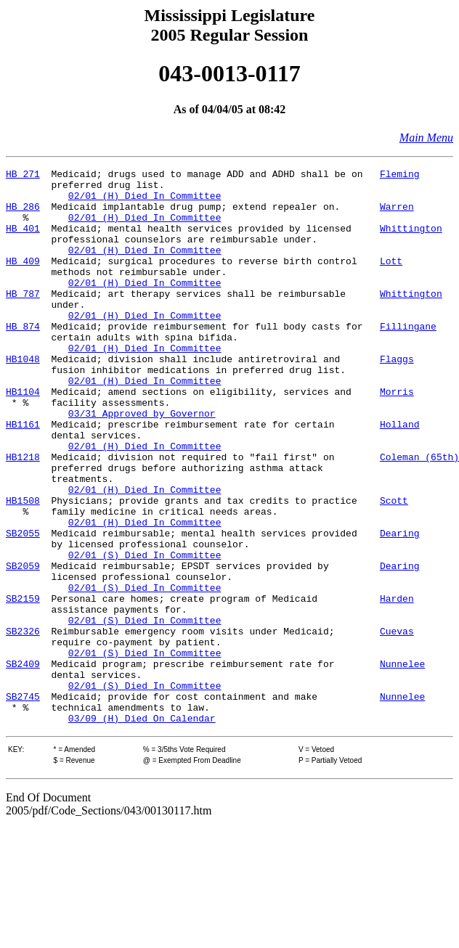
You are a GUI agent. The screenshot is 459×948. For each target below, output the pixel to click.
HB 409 (23, 280)
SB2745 (23, 802)
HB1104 (23, 437)
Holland (400, 476)
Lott (391, 280)
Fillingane (408, 358)
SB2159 (23, 685)
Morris (397, 437)
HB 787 (23, 319)
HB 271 (23, 175)
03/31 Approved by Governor (142, 463)
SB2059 (23, 646)
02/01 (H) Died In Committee (145, 201)
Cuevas (397, 724)
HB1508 (23, 567)
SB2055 (23, 606)
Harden (397, 685)
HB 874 (23, 358)
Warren (397, 214)
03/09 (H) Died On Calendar (142, 828)
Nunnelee (402, 763)
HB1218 (23, 515)
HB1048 (23, 397)
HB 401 (23, 241)
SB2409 (23, 763)
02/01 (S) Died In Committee (145, 633)
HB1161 (23, 476)
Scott (394, 567)
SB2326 (23, 724)
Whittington (411, 241)
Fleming (400, 175)
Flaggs (397, 397)
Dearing (400, 606)
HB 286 (23, 214)
